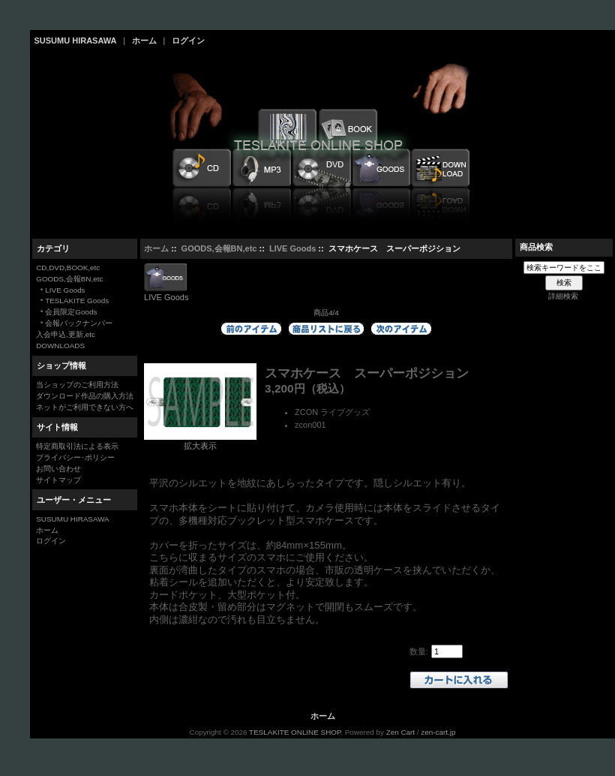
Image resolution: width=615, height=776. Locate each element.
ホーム (144, 40)
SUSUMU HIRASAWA (75, 40)
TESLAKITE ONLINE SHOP (294, 732)
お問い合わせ (58, 469)
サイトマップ (58, 480)
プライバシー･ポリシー (75, 457)
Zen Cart (400, 732)
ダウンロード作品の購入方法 (85, 396)
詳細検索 (563, 296)
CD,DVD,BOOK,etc (68, 267)
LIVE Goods (292, 248)
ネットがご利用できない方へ (85, 407)
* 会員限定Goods (66, 312)
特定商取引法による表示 (77, 446)
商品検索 (536, 246)
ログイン (188, 40)
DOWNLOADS (60, 345)
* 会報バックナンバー (74, 323)
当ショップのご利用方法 (77, 384)
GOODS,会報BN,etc (219, 248)
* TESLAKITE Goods (72, 300)
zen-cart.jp (438, 732)
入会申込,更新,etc (65, 334)
